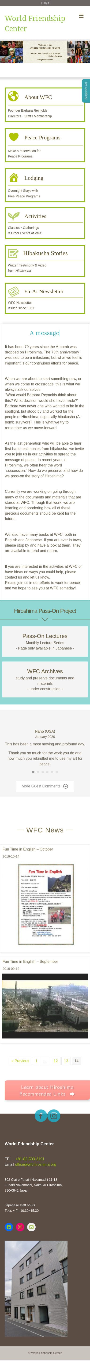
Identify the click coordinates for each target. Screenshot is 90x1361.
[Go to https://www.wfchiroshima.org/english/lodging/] (45, 189)
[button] (5, 59)
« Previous (20, 1090)
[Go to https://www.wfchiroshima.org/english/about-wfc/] (45, 108)
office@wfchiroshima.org (35, 1164)
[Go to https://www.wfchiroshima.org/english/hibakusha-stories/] (45, 261)
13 (66, 1090)
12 (56, 1090)
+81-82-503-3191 (30, 1159)
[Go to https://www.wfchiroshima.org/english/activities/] (45, 223)
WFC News (45, 859)
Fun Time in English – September (30, 991)
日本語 (45, 3)
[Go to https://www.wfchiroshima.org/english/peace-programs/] (45, 149)
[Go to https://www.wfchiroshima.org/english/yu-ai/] (45, 298)
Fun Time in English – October (28, 878)
